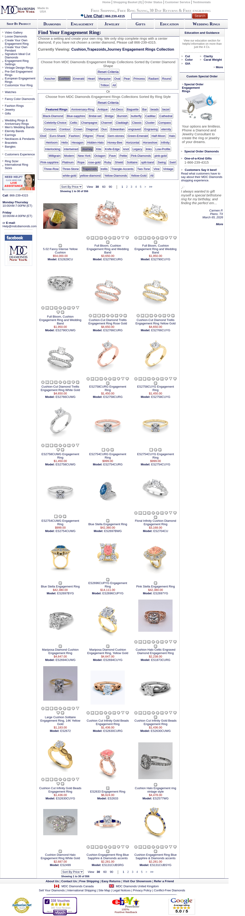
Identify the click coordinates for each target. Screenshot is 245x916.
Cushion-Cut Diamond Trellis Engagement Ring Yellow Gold (156, 321)
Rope (81, 162)
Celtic (73, 122)
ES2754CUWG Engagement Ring (60, 522)
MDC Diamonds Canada (77, 886)
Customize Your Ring (18, 85)
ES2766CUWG (65, 397)
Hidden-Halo (95, 142)
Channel (106, 122)
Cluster (150, 122)
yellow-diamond (90, 175)
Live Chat (91, 16)
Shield (119, 162)
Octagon (99, 155)
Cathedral (166, 116)
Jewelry (112, 24)
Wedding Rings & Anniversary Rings (17, 122)
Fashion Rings (14, 105)
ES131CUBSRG (113, 865)
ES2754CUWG (65, 531)
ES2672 (65, 731)
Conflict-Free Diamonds (169, 890)
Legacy (137, 149)
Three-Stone (70, 169)
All (114, 85)
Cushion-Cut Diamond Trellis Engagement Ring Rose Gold (107, 321)
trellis (104, 169)
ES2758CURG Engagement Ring (107, 388)
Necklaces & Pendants (20, 139)
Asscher (50, 78)
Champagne (89, 122)
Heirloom (52, 142)
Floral (100, 136)
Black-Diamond (53, 116)
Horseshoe (150, 142)
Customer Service (177, 2)
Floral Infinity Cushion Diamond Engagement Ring (155, 522)
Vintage (168, 169)
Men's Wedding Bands (19, 127)
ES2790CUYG (160, 259)
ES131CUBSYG (160, 865)
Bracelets (11, 142)
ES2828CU (65, 259)
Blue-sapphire (76, 116)
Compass (164, 122)
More (219, 67)
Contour (65, 129)
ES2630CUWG (160, 731)
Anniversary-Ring (82, 109)
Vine (157, 169)
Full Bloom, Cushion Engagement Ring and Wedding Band (108, 249)
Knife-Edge (112, 149)
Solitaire (132, 162)
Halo (172, 136)
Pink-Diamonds (141, 155)
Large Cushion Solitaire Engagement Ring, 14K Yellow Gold (60, 720)
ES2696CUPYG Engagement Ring (107, 584)
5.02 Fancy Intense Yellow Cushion (60, 250)
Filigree (88, 136)
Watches (10, 92)
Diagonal (92, 129)
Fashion (74, 136)
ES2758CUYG (160, 397)
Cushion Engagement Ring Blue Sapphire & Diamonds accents (108, 856)
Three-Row (51, 169)
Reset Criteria (108, 72)
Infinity (165, 142)
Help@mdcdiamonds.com (20, 226)
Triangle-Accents (122, 169)
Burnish (122, 116)
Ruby (107, 162)
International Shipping (81, 890)
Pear (127, 78)
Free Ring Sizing (132, 10)
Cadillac (150, 116)
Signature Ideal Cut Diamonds (17, 55)
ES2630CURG (113, 731)
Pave (112, 155)
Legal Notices (121, 890)
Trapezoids (90, 169)
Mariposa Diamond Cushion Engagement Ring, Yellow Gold (107, 651)
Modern (69, 155)
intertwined (71, 149)
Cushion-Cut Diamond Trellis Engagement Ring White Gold (60, 388)
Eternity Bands (14, 131)
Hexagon (77, 142)
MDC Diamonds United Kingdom (137, 886)
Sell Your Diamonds (52, 890)
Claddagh (122, 122)
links (149, 149)
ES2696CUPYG (113, 593)
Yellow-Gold (138, 175)
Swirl (172, 162)
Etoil (43, 136)
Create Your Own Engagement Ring (17, 42)
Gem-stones (116, 136)
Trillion (104, 85)
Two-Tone (143, 169)
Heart (91, 78)
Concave (50, 129)
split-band (147, 162)
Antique (103, 109)
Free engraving (197, 10)
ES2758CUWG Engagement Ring (60, 455)
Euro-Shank (57, 136)
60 (103, 186)
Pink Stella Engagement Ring (155, 586)
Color (189, 59)
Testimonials (202, 2)
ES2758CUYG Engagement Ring (155, 388)
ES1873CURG (160, 660)
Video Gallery (14, 32)
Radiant (153, 78)
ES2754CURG (113, 464)
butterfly (136, 116)
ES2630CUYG (65, 798)
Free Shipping (103, 10)
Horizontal (132, 142)
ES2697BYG (65, 593)
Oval (117, 78)
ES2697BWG (113, 531)
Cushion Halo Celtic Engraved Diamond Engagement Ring (155, 651)
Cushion (64, 78)
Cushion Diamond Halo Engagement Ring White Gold (60, 856)
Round (166, 78)
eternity (166, 129)
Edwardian (118, 129)
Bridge (109, 116)
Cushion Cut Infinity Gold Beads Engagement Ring (108, 722)
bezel (165, 109)
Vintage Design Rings (19, 67)
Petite (123, 155)
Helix (64, 142)
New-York (84, 155)
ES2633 (113, 798)
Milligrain (54, 155)
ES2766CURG (113, 330)
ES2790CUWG (65, 330)
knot (126, 149)
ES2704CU (160, 531)
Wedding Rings (206, 24)
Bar (144, 109)
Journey (87, 149)
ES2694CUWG (65, 660)
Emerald (78, 78)
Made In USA (42, 9)
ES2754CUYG (160, 464)
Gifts (140, 24)
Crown (78, 129)
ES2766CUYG (160, 330)
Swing (162, 162)
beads (155, 109)
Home (106, 2)
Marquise (105, 78)
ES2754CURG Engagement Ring (107, 455)
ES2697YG (160, 593)
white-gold (69, 175)
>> (150, 186)
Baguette (133, 109)
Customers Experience (20, 154)
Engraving (151, 129)
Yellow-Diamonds (115, 175)
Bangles (10, 146)
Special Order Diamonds (201, 151)
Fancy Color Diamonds (20, 99)
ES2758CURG (113, 397)
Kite (98, 149)
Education (169, 24)
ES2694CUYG (112, 660)
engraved (134, 129)
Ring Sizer (12, 161)
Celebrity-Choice (55, 122)
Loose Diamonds (16, 36)
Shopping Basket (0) (128, 2)
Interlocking (52, 149)
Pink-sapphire (49, 162)
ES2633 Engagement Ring (107, 791)
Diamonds (52, 24)
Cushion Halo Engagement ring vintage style (155, 789)
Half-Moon (158, 136)
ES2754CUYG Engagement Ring (155, 455)
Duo (104, 129)
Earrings (10, 135)
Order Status (153, 2)
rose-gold (94, 162)
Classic (137, 122)
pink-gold (160, 155)
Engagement (82, 24)
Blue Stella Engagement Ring (107, 524)
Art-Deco (117, 109)
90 (110, 186)
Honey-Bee (114, 142)
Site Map (104, 890)
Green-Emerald (138, 136)
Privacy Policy (142, 890)
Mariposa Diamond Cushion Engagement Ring (60, 651)
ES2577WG (161, 798)
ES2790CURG (113, 259)
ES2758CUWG (65, 464)
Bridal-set (95, 116)
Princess (139, 78)
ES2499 (65, 865)
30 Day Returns (163, 10)
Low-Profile (162, 149)
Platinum (68, 162)
